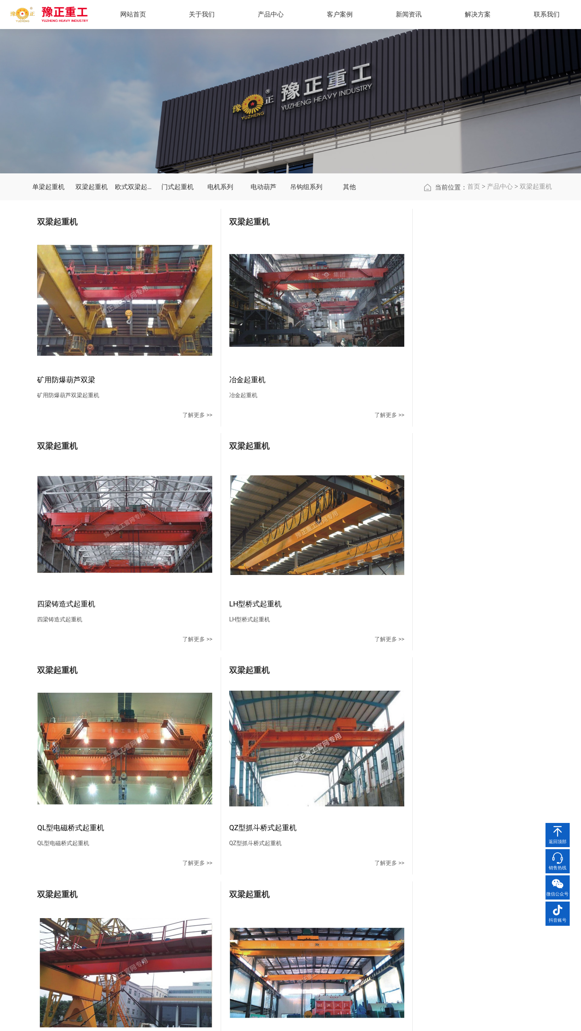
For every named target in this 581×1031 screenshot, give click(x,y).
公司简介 (200, 890)
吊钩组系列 (306, 247)
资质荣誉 (200, 919)
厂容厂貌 (200, 933)
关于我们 (203, 871)
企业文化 (200, 904)
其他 (349, 247)
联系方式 (428, 890)
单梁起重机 (48, 247)
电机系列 (220, 247)
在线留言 (428, 904)
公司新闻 (337, 890)
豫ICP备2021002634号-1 (380, 1017)
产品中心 (500, 247)
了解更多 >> (135, 430)
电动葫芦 (263, 247)
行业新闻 (337, 904)
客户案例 (294, 871)
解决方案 (480, 15)
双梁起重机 (91, 247)
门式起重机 (177, 247)
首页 (473, 247)
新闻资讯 (340, 871)
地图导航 (428, 919)
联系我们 (431, 871)
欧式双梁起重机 (134, 247)
